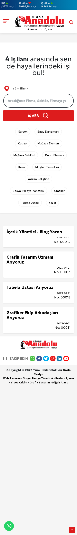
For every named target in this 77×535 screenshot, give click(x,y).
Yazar (52, 202)
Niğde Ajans (60, 382)
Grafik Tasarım (40, 382)
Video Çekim (19, 382)
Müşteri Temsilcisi (47, 167)
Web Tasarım (12, 378)
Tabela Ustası (30, 202)
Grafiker (59, 191)
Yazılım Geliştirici (38, 179)
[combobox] (20, 88)
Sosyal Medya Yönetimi (28, 191)
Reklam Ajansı (64, 378)
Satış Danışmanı (48, 131)
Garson (23, 131)
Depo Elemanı (54, 155)
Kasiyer (23, 143)
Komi (21, 167)
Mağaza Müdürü (24, 155)
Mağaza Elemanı (48, 143)
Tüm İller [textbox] (19, 88)
